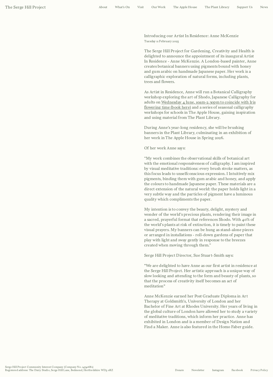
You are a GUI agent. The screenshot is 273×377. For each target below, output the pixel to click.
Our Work (158, 7)
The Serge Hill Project (25, 7)
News (264, 7)
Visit (140, 7)
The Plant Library (217, 7)
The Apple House (185, 7)
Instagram (218, 370)
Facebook (237, 370)
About (103, 7)
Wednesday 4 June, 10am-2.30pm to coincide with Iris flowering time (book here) (200, 104)
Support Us (245, 7)
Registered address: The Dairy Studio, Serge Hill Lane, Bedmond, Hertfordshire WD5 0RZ (59, 370)
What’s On (122, 7)
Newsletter (198, 370)
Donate (179, 370)
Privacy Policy (259, 370)
